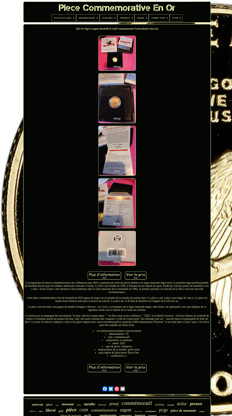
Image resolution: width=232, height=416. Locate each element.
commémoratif (136, 403)
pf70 (61, 411)
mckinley (159, 404)
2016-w (33, 411)
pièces (49, 404)
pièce (71, 409)
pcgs (163, 409)
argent (125, 409)
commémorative (104, 410)
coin (83, 409)
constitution (150, 411)
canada (201, 411)
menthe (89, 404)
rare (41, 411)
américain (37, 404)
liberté (51, 410)
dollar (182, 403)
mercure (102, 404)
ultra (79, 405)
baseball (170, 405)
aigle (57, 405)
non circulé (138, 411)
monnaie (68, 404)
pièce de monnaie (183, 410)
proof (114, 403)
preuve (196, 403)
